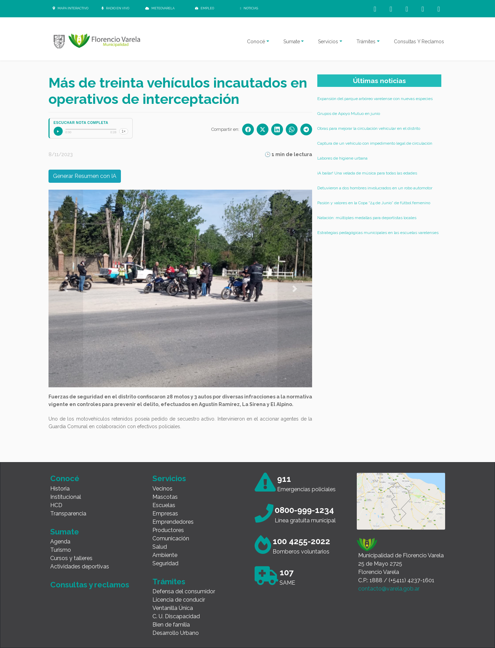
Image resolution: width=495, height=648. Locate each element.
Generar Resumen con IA (84, 176)
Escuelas (163, 505)
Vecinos (162, 488)
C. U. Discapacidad (176, 616)
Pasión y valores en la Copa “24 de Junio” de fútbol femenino (373, 202)
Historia (60, 488)
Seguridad (165, 563)
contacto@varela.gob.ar (388, 588)
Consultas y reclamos (89, 584)
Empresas (165, 513)
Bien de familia (171, 624)
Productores (168, 530)
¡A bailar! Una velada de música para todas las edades (367, 173)
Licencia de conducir (178, 599)
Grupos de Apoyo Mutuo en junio (348, 113)
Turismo (60, 550)
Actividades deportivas (79, 566)
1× (123, 131)
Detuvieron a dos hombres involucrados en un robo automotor (374, 188)
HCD (56, 505)
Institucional (65, 497)
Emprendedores (173, 522)
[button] (65, 288)
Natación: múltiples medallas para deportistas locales (366, 217)
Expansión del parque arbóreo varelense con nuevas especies (375, 98)
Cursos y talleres (71, 558)
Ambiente (164, 555)
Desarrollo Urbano (175, 633)
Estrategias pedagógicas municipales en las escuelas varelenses (378, 232)
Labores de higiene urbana (342, 158)
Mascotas (165, 497)
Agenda (60, 541)
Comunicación (170, 538)
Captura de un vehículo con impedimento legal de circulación (374, 143)
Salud (159, 546)
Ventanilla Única (172, 608)
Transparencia (68, 513)
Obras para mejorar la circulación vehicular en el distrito (368, 128)
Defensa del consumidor (183, 591)
